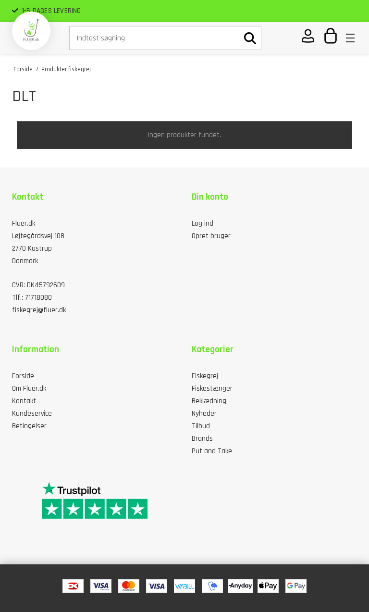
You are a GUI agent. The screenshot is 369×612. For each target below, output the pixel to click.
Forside (23, 376)
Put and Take (212, 451)
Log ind (202, 223)
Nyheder (204, 413)
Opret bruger (211, 236)
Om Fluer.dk (29, 388)
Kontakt (24, 401)
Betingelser (29, 426)
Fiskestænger (212, 388)
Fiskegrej (205, 376)
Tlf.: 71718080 (32, 297)
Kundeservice (32, 413)
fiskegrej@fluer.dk (39, 310)
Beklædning (209, 401)
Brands (202, 438)
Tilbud (201, 426)
